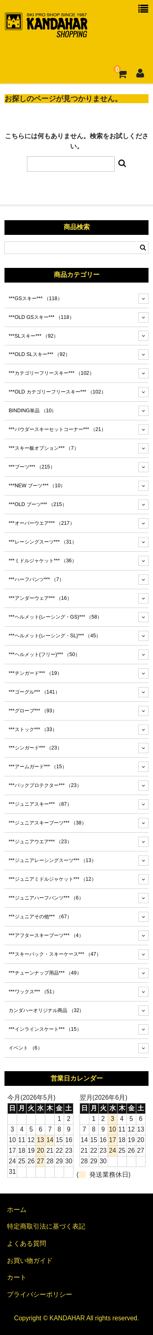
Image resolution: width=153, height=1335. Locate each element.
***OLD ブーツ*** (38, 504)
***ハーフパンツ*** (36, 579)
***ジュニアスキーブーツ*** (47, 823)
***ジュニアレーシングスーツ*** (52, 860)
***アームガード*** (38, 766)
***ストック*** (33, 729)
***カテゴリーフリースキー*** (51, 373)
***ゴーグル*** (34, 692)
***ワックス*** (33, 992)
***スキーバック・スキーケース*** (55, 954)
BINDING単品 (32, 410)
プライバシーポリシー (39, 1294)
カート (17, 1277)
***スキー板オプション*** (44, 448)
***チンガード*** (35, 673)
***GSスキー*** (35, 298)
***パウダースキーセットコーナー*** (57, 429)
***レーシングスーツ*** (42, 542)
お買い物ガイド (30, 1260)
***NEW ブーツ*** (37, 485)
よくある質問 (26, 1243)
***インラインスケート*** (45, 1029)
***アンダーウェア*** (40, 598)
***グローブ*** (33, 711)
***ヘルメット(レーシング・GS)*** (55, 617)
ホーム (17, 1209)
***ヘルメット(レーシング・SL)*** (55, 636)
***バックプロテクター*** (45, 785)
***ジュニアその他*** (40, 916)
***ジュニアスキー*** (40, 804)
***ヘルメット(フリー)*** (44, 654)
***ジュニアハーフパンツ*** (46, 898)
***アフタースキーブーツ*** (46, 935)
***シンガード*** (35, 748)
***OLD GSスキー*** (41, 317)
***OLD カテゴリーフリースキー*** (57, 392)
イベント (25, 1048)
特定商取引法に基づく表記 (46, 1226)
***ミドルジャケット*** (42, 561)
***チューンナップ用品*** (45, 973)
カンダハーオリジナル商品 (46, 1010)
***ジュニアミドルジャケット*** (52, 879)
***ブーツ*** (32, 467)
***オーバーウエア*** (41, 523)
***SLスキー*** (33, 336)
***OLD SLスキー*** (39, 354)
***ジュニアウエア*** (40, 841)
